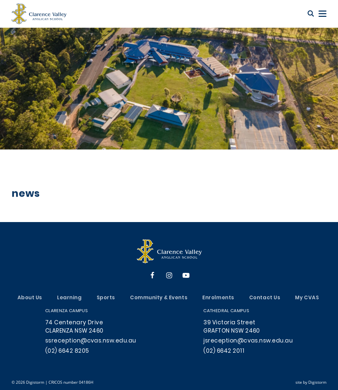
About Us (30, 298)
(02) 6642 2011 (223, 351)
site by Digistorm (310, 382)
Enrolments (218, 298)
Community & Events (158, 298)
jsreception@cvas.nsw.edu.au (248, 341)
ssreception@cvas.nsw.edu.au (90, 341)
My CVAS (307, 298)
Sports (106, 298)
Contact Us (265, 298)
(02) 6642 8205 (67, 351)
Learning (69, 298)
